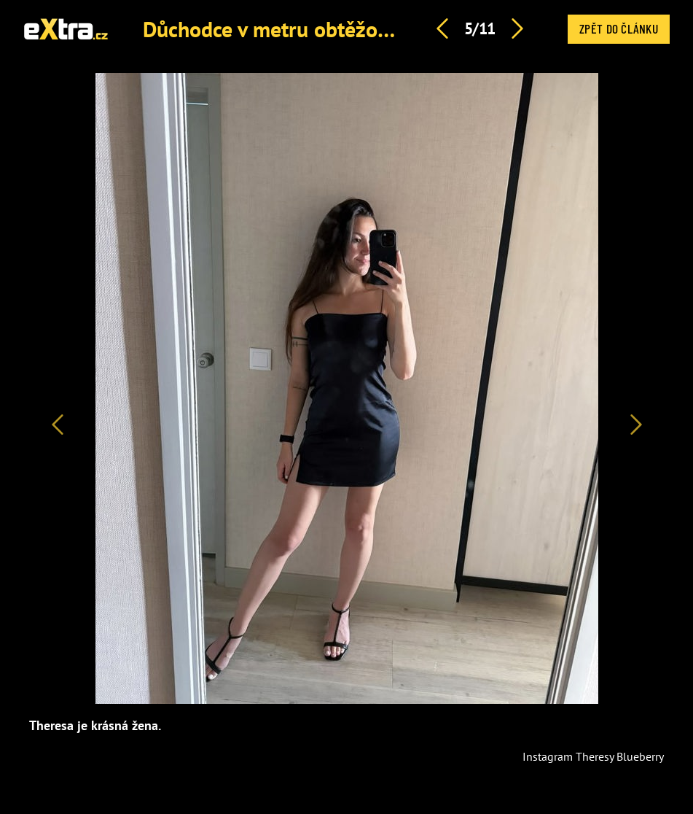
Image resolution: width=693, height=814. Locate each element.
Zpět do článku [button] (618, 28)
